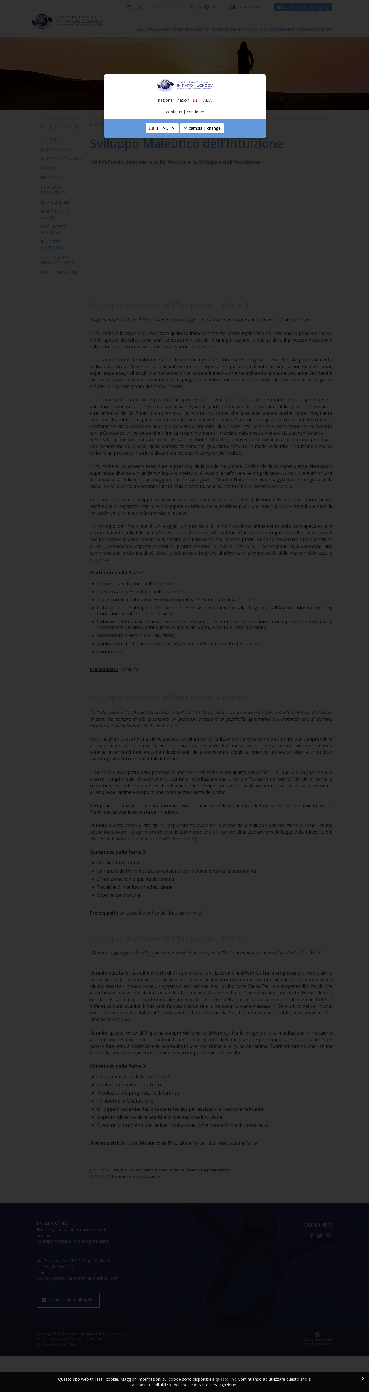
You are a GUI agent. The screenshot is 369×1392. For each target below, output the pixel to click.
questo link (226, 1379)
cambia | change (202, 193)
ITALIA (162, 193)
